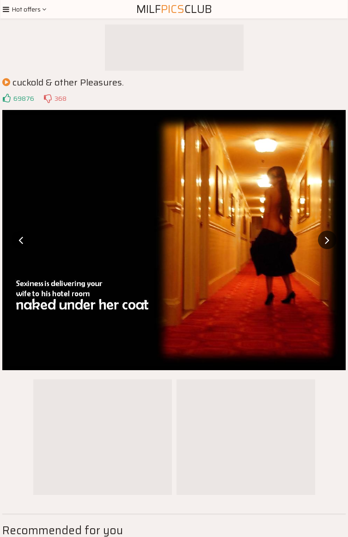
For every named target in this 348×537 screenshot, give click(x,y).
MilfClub (174, 9)
